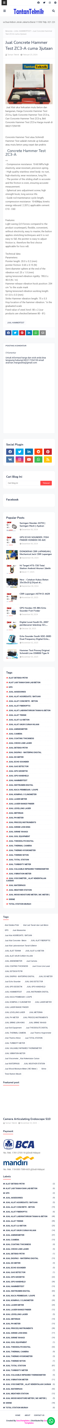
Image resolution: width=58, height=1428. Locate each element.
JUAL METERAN (16, 813)
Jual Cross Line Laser (20, 743)
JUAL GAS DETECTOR (18, 766)
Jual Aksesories (17, 692)
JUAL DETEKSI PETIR (18, 748)
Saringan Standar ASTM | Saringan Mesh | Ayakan (32, 524)
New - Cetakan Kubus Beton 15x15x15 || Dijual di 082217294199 (34, 581)
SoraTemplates (23, 1420)
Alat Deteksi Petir (18, 678)
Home (17, 1415)
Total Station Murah (20, 904)
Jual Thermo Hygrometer (22, 850)
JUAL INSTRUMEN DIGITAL (21, 785)
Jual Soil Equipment (19, 836)
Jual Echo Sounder (19, 762)
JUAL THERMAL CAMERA (20, 845)
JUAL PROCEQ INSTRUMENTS (22, 822)
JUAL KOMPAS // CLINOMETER (23, 794)
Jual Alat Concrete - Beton (23, 701)
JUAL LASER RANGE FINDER (21, 804)
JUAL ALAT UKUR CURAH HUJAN (24, 724)
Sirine (12, 899)
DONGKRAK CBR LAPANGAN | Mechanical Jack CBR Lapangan (36, 553)
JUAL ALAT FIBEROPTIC (20, 706)
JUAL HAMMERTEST (22, 31)
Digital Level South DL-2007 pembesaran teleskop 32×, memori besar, (34, 623)
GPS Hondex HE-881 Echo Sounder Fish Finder (33, 609)
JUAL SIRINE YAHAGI (18, 832)
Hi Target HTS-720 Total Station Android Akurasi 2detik (35, 567)
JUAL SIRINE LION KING (19, 827)
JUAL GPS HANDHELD (19, 776)
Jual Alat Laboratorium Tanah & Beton (29, 710)
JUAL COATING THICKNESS (21, 738)
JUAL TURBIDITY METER (20, 864)
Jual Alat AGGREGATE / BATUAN (25, 696)
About (27, 1415)
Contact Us (39, 1415)
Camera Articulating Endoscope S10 (27, 1119)
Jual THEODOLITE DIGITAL (21, 841)
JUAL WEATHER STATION (20, 890)
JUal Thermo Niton (19, 855)
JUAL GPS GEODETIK (18, 771)
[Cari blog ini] (23, 483)
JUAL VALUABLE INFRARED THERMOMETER (29, 869)
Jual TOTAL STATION (19, 859)
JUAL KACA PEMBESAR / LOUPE (23, 790)
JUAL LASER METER (18, 799)
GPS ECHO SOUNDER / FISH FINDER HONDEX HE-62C (34, 539)
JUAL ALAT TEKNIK (17, 715)
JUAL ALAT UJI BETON (19, 720)
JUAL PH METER (16, 818)
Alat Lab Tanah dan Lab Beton (24, 682)
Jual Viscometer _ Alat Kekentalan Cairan (26, 879)
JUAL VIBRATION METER (20, 873)
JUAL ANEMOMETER (18, 729)
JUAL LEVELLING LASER (20, 808)
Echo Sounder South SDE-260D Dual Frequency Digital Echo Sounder (35, 638)
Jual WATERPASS (17, 885)
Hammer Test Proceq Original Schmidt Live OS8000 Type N (34, 652)
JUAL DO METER (16, 757)
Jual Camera (15, 734)
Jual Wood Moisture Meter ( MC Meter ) (29, 894)
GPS (11, 687)
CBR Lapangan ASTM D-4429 (35, 594)
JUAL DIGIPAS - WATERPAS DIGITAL (25, 752)
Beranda (8, 31)
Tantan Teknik (13, 55)
